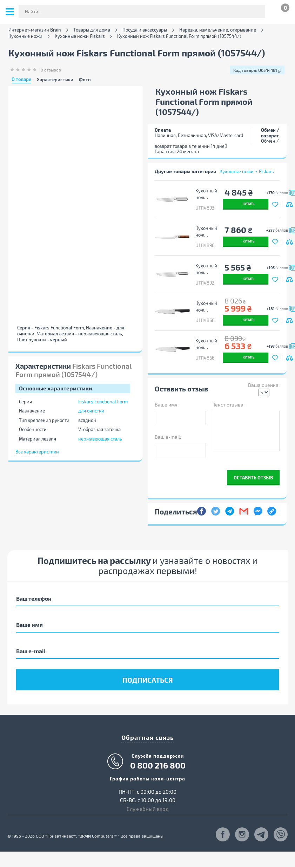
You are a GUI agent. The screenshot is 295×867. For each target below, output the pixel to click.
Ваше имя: (167, 405)
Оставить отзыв (253, 477)
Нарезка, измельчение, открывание (217, 30)
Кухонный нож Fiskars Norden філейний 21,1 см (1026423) (206, 231)
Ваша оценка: (264, 385)
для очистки (91, 411)
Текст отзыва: (228, 405)
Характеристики (55, 79)
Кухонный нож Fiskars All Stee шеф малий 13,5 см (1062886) (206, 194)
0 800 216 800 (158, 765)
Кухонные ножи (25, 36)
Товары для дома (91, 30)
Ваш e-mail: (168, 437)
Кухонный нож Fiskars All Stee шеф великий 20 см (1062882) (206, 269)
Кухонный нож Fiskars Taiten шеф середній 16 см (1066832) (206, 306)
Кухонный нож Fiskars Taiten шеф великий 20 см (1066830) (206, 344)
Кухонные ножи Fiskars (80, 36)
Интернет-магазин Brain (34, 30)
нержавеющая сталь (100, 439)
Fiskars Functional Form (103, 401)
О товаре (21, 79)
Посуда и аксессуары (144, 30)
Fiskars (266, 171)
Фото (85, 79)
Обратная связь (147, 737)
